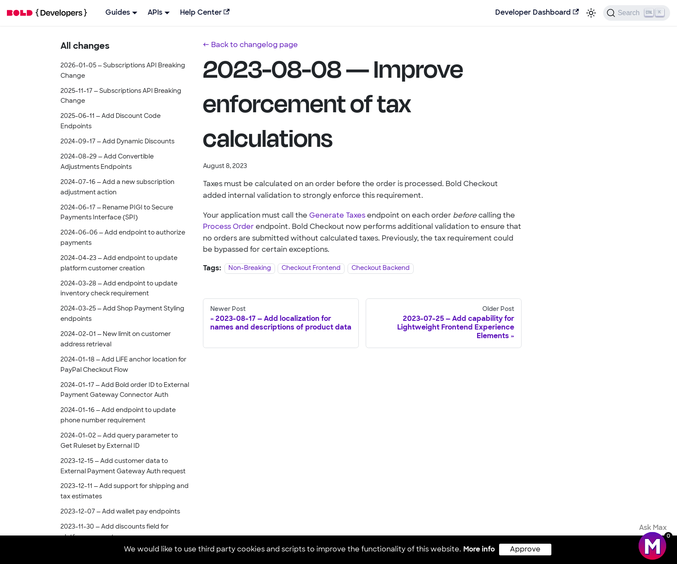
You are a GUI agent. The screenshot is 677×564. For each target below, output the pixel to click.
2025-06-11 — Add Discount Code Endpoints (110, 121)
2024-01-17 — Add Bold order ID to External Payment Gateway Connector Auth (124, 390)
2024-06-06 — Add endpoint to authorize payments (122, 238)
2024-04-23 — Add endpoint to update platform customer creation (118, 263)
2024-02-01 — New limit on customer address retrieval (115, 339)
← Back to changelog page (250, 45)
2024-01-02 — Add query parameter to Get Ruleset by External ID (119, 441)
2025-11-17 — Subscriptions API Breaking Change (120, 96)
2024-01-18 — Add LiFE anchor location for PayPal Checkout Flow (123, 365)
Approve (525, 549)
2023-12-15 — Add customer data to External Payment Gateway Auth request (123, 466)
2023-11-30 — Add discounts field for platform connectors (114, 532)
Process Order (228, 227)
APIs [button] (155, 13)
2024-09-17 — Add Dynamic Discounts (117, 142)
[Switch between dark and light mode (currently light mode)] (591, 13)
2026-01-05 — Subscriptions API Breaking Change (122, 71)
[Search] (636, 13)
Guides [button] (117, 13)
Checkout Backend (380, 269)
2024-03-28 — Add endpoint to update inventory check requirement (118, 289)
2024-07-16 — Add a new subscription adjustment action (117, 187)
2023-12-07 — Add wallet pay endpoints (120, 512)
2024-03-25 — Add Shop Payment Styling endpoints (122, 314)
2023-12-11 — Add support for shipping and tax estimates (124, 491)
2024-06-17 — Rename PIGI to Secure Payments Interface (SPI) (116, 213)
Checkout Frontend (311, 269)
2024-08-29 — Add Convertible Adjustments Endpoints (107, 162)
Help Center (205, 12)
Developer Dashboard (537, 12)
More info (479, 549)
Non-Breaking (249, 269)
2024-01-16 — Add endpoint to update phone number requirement (118, 415)
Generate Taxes (337, 215)
